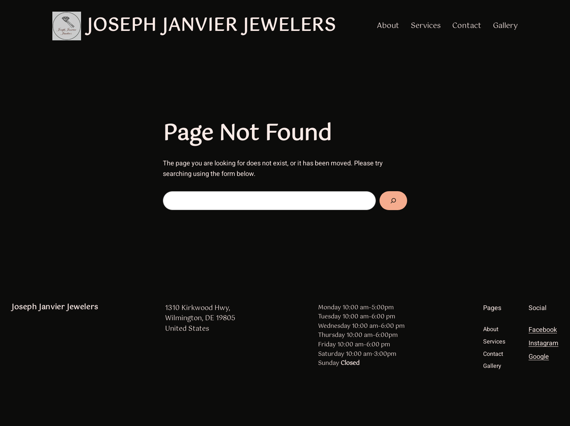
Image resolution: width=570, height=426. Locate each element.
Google (539, 357)
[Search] (393, 200)
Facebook (543, 330)
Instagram (543, 343)
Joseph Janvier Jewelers (211, 25)
